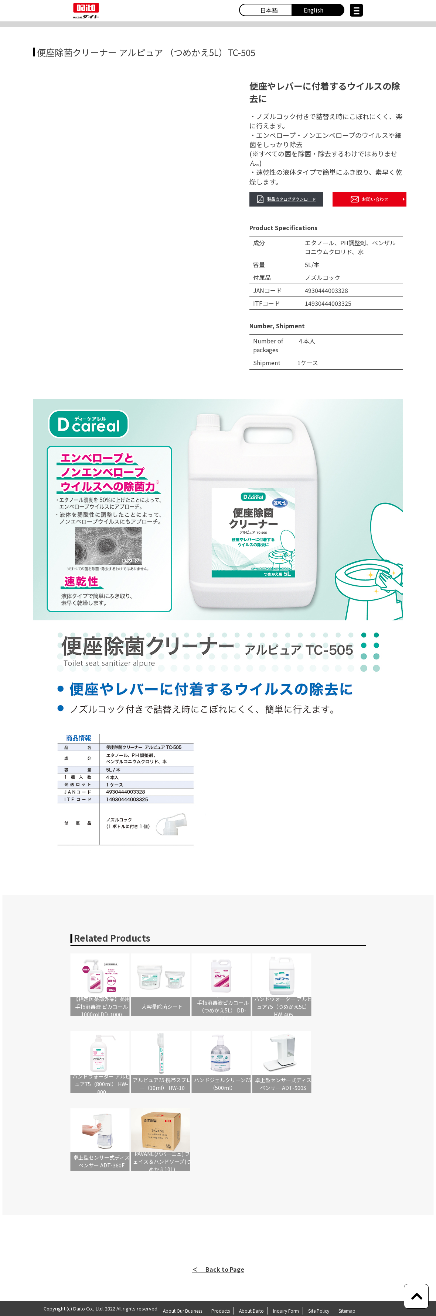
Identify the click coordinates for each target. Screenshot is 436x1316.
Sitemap (346, 1311)
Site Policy (318, 1311)
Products (220, 1311)
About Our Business (182, 1311)
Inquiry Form (286, 1311)
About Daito (251, 1311)
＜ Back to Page (218, 1269)
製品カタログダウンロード (286, 199)
